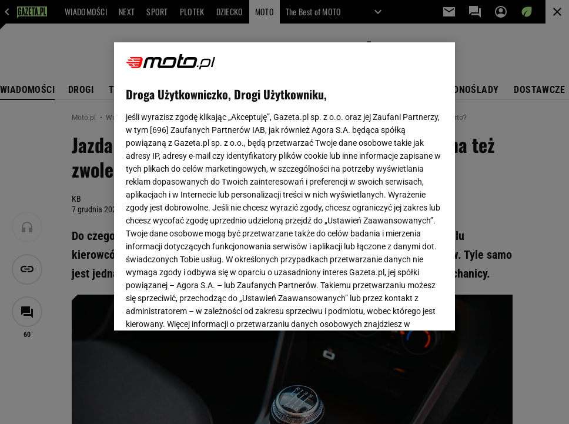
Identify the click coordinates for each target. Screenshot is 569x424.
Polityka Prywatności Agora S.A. (353, 168)
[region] (285, 186)
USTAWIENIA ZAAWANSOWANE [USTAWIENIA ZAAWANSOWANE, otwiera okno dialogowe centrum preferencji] (202, 307)
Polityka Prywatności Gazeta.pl (230, 168)
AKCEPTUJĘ (403, 307)
